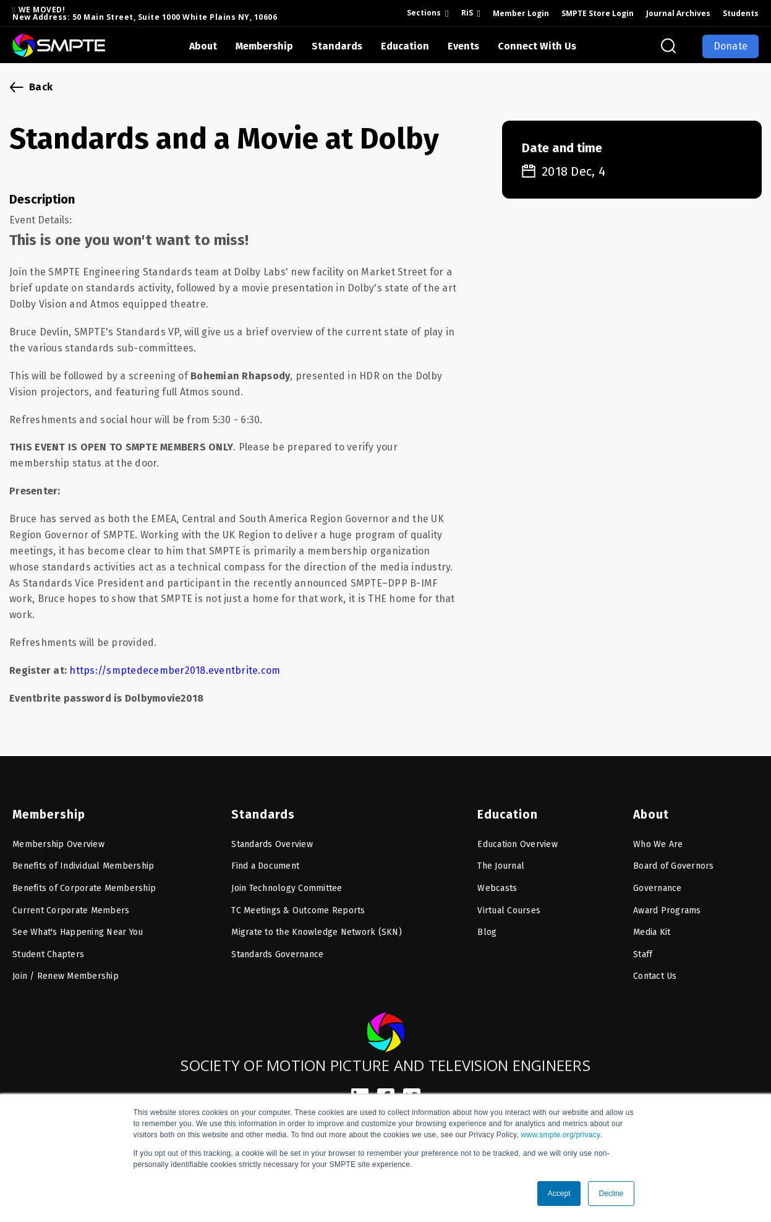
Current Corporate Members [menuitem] (70, 905)
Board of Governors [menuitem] (673, 861)
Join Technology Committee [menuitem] (286, 883)
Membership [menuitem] (47, 809)
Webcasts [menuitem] (497, 883)
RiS (467, 12)
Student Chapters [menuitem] (48, 949)
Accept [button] (559, 1193)
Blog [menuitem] (486, 927)
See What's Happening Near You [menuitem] (77, 927)
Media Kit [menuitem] (651, 927)
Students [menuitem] (741, 13)
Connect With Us (537, 46)
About (203, 46)
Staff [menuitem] (642, 949)
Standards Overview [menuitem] (272, 839)
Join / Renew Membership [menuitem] (65, 971)
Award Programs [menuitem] (667, 905)
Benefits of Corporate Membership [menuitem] (84, 883)
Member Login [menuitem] (521, 13)
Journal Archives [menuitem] (678, 13)
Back (41, 87)
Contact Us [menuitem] (655, 971)
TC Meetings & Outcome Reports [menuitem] (298, 905)
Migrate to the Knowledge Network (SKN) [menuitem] (316, 927)
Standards (337, 46)
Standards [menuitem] (260, 809)
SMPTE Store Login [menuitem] (597, 13)
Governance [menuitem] (657, 883)
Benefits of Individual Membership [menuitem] (83, 861)
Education (405, 46)
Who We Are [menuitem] (658, 839)
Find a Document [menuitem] (265, 861)
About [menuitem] (650, 809)
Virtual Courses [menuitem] (508, 905)
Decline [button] (610, 1193)
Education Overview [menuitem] (517, 839)
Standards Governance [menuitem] (277, 949)
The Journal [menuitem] (500, 861)
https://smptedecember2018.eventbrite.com (174, 670)
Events (463, 46)
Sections (424, 12)
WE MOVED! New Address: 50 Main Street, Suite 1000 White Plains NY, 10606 (144, 13)
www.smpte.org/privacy (561, 1134)
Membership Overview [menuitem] (58, 839)
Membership (264, 46)
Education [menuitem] (505, 809)
